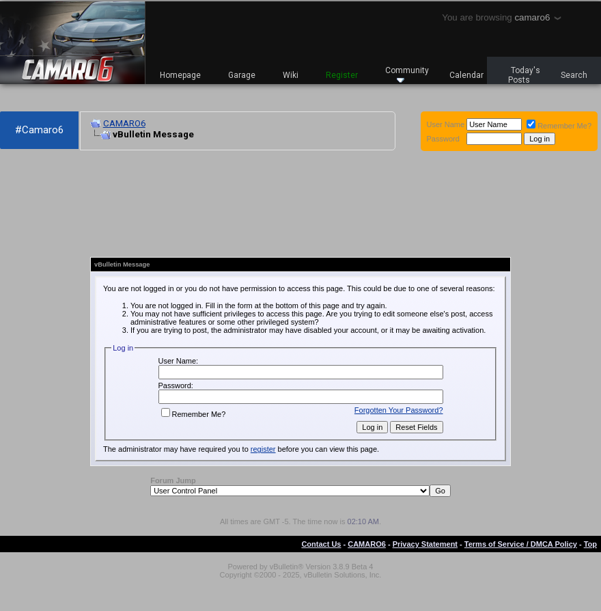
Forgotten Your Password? (398, 410)
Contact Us (321, 544)
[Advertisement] (56, 204)
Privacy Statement (425, 544)
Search (574, 75)
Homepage (180, 75)
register (263, 449)
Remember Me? (559, 126)
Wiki (290, 75)
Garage (241, 75)
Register (342, 75)
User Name (446, 124)
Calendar (466, 75)
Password (443, 139)
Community (407, 74)
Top (590, 544)
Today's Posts (524, 75)
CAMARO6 (124, 123)
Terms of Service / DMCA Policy (520, 544)
